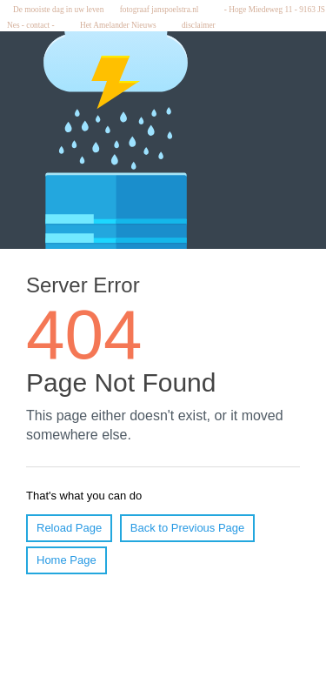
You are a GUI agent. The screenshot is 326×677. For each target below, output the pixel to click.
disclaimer (202, 25)
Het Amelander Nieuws (122, 25)
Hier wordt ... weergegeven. (163, 344)
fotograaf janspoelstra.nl (163, 9)
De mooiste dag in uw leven (56, 9)
